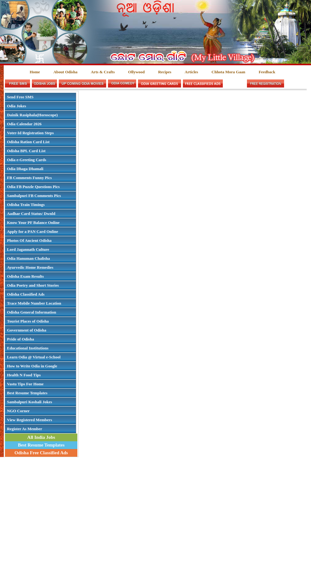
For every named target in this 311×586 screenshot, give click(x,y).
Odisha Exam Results (25, 276)
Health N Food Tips (24, 375)
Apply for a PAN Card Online (32, 231)
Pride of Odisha (20, 339)
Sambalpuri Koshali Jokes (29, 402)
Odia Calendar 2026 (24, 124)
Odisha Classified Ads (25, 294)
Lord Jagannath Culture (28, 249)
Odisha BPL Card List (26, 150)
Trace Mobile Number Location (34, 303)
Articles (191, 72)
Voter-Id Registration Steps (30, 132)
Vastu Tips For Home (25, 384)
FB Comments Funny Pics (29, 177)
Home (35, 72)
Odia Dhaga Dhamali (25, 168)
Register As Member (24, 428)
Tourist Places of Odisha (28, 321)
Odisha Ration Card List (28, 141)
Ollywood (136, 72)
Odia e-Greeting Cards (26, 159)
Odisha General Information (31, 312)
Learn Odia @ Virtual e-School (33, 357)
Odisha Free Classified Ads (41, 452)
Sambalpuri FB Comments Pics (34, 195)
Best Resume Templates (27, 393)
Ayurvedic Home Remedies (30, 267)
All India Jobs (41, 437)
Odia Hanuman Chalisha (28, 258)
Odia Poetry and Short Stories (33, 285)
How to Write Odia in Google (32, 366)
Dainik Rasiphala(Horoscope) (32, 115)
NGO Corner (18, 410)
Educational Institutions (27, 348)
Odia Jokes (16, 106)
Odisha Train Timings (26, 204)
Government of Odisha (26, 330)
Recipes (164, 72)
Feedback (267, 72)
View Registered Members (29, 419)
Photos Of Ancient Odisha (29, 240)
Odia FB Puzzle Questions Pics (33, 186)
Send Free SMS (20, 97)
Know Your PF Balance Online (33, 222)
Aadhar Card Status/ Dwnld (31, 213)
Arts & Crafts (102, 72)
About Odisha (65, 72)
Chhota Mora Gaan (228, 72)
